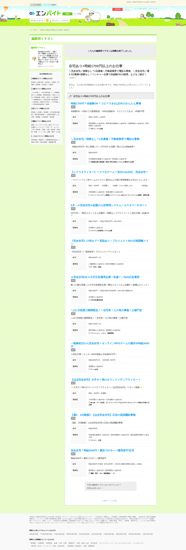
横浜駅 (52, 117)
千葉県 (54, 82)
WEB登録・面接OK (37, 140)
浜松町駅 (45, 117)
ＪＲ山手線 (34, 92)
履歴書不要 (52, 142)
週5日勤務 (43, 142)
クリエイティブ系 (43, 127)
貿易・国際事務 (89, 546)
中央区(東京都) (59, 534)
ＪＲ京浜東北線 (45, 92)
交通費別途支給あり (52, 140)
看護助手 (72, 543)
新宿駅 (46, 112)
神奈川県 (40, 82)
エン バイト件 (50, 5)
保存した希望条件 (61, 21)
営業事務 (49, 543)
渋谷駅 (39, 112)
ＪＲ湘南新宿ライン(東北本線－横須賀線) (44, 99)
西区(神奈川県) (121, 534)
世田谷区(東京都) (134, 534)
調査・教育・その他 (53, 132)
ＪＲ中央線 (54, 102)
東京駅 (33, 112)
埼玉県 (47, 82)
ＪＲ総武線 (34, 102)
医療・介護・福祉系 (48, 129)
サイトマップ (153, 8)
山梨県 (51, 84)
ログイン (127, 9)
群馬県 (38, 84)
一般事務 (32, 543)
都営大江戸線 (44, 102)
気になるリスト (41, 20)
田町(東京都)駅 (39, 114)
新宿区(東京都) (72, 534)
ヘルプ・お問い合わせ (140, 8)
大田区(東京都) (147, 534)
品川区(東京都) (96, 534)
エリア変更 (77, 14)
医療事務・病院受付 (75, 546)
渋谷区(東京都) (84, 534)
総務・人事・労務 (60, 543)
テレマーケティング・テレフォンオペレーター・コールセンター (121, 543)
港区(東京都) (33, 534)
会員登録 (117, 9)
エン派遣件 (36, 5)
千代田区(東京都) (46, 534)
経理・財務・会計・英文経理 (87, 543)
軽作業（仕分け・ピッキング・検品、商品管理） (48, 546)
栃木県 (44, 84)
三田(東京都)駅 (51, 114)
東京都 (33, 82)
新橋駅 (38, 117)
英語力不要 (34, 142)
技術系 (38, 129)
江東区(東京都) (109, 534)
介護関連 (41, 543)
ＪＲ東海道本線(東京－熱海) (40, 104)
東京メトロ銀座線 (52, 97)
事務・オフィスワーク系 (39, 125)
